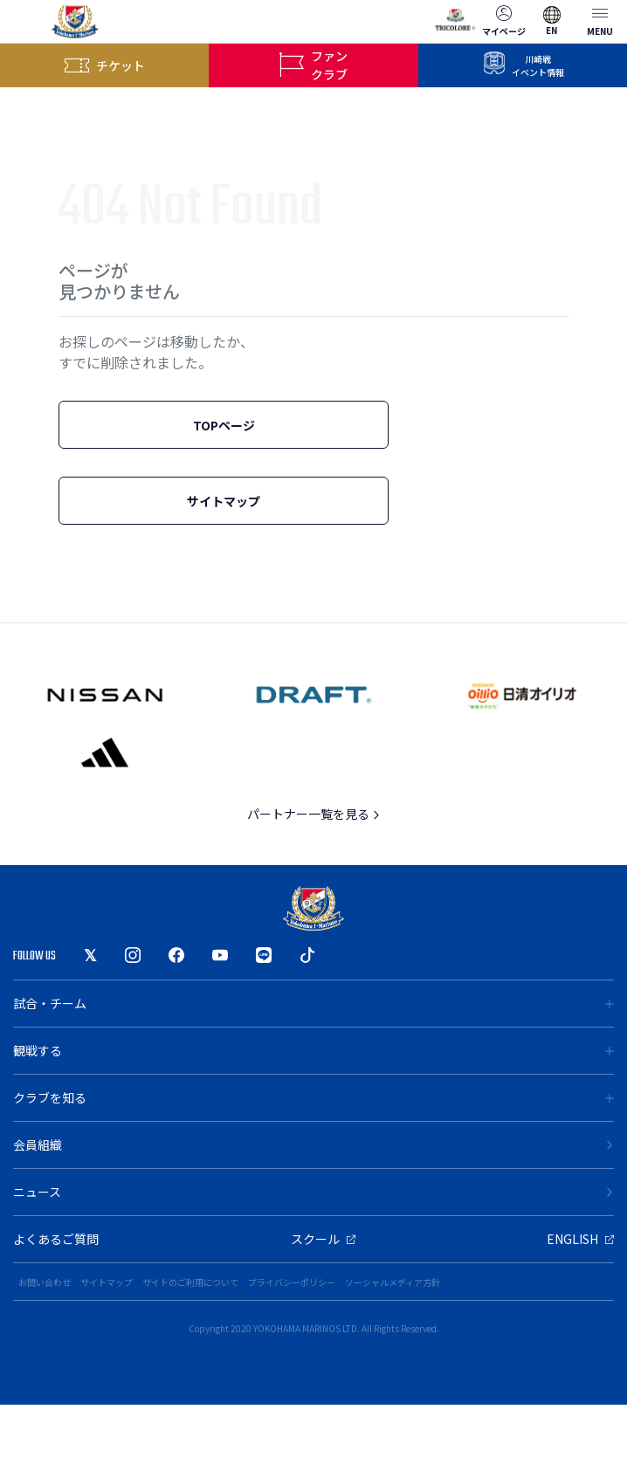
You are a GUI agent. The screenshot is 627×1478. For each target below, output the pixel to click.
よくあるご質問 (56, 1239)
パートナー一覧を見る (314, 813)
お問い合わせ (44, 1282)
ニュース (313, 1191)
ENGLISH (580, 1239)
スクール (323, 1239)
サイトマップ (223, 501)
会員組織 (313, 1144)
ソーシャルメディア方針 (392, 1282)
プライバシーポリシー (291, 1282)
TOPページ (224, 425)
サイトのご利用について (190, 1282)
